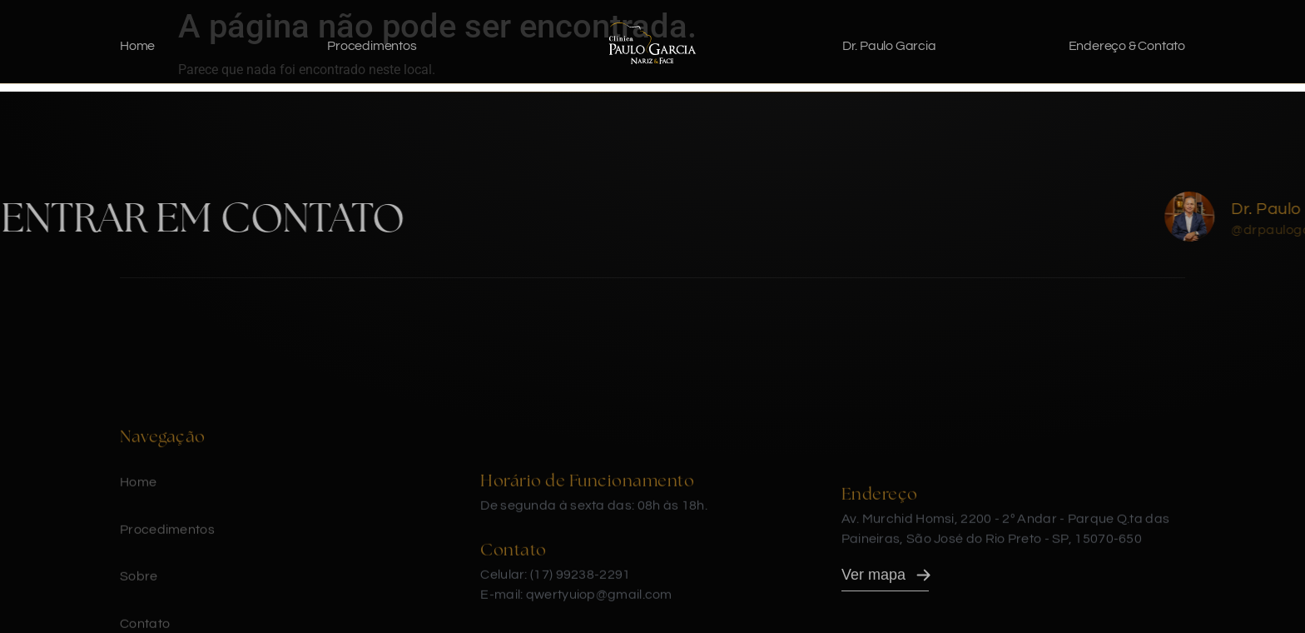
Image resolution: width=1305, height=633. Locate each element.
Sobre (139, 599)
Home (137, 45)
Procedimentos (371, 45)
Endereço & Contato (1127, 45)
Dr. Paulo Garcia (889, 45)
